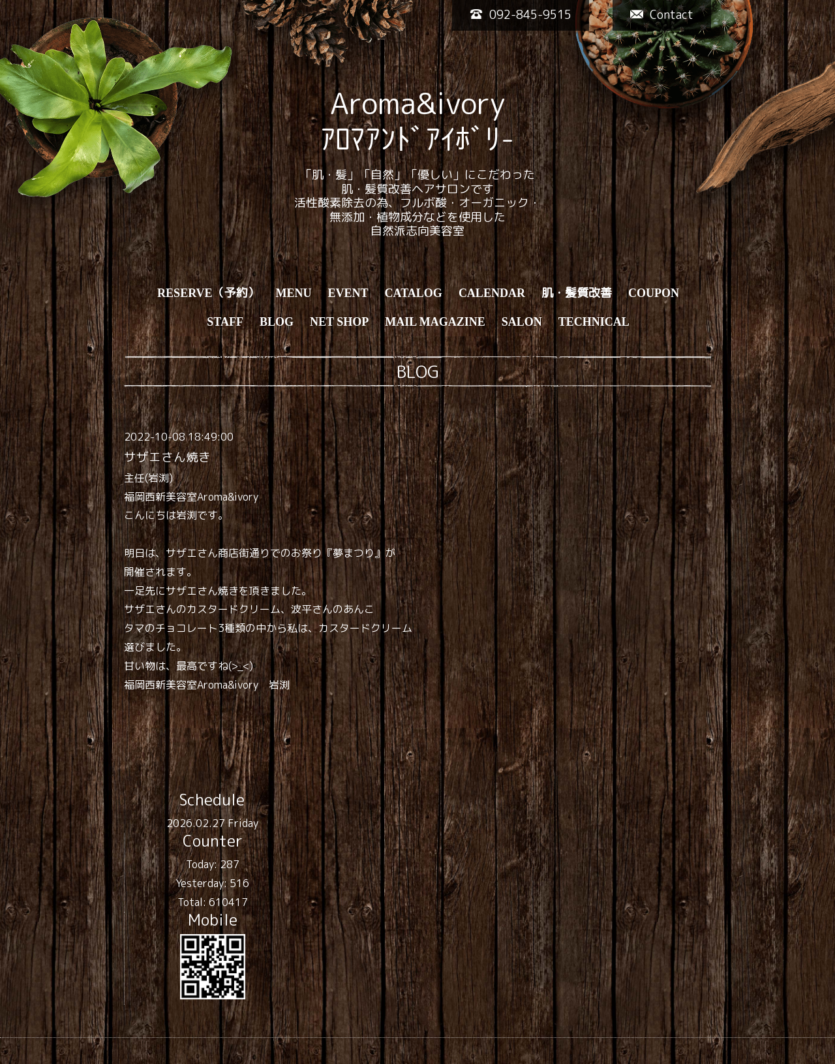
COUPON (653, 293)
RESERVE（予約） (208, 293)
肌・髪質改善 (576, 293)
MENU (294, 293)
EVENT (348, 293)
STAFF (225, 321)
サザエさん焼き (167, 456)
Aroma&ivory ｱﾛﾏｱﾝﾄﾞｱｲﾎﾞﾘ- (417, 121)
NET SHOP (339, 321)
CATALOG (413, 293)
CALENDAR (492, 293)
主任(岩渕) (148, 478)
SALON (522, 321)
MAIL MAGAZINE (435, 321)
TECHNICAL (594, 321)
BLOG (277, 321)
